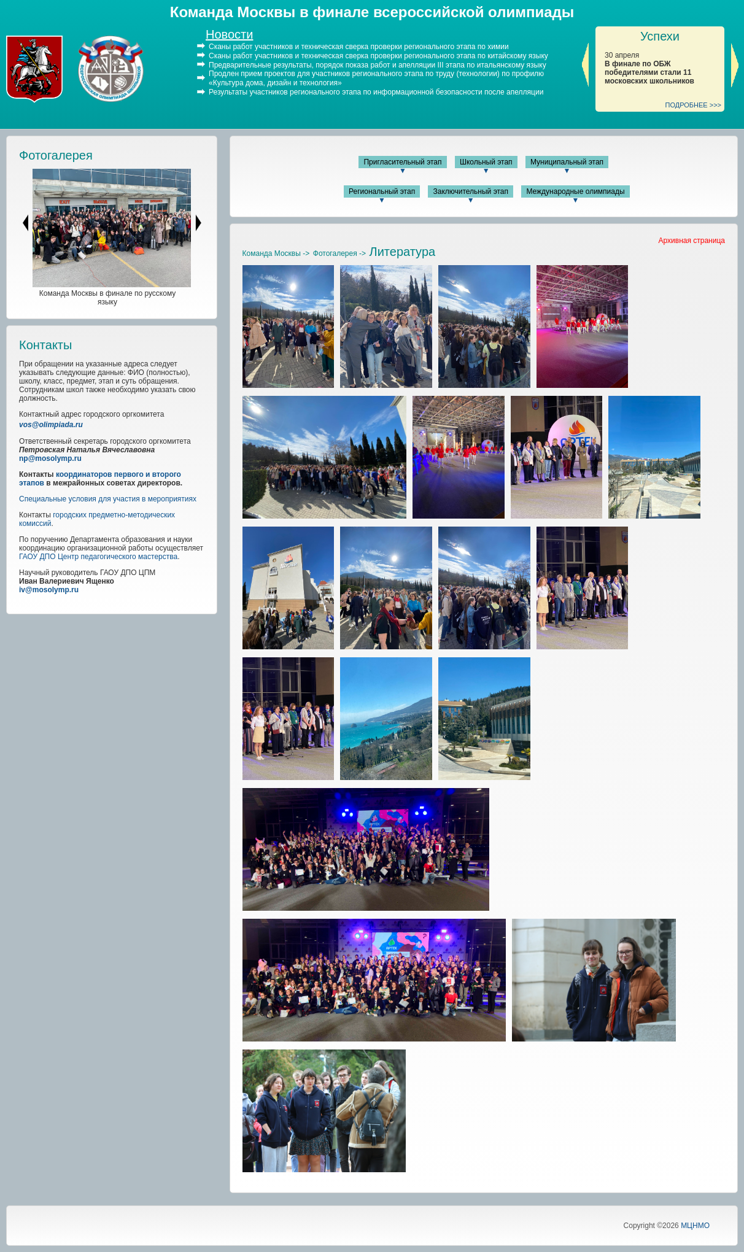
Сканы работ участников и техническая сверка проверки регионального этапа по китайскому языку (378, 56)
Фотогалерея (56, 155)
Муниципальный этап (566, 162)
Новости (229, 34)
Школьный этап (486, 162)
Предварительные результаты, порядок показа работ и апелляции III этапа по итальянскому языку (377, 64)
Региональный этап (382, 191)
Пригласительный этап (402, 162)
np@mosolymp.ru (50, 458)
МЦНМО (695, 1225)
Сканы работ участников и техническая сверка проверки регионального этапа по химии (359, 46)
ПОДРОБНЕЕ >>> (693, 105)
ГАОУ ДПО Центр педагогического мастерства (98, 556)
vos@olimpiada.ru (51, 424)
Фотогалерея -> (339, 253)
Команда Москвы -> (276, 253)
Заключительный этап (470, 191)
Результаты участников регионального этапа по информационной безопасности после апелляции (376, 92)
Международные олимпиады (575, 191)
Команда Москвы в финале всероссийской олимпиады (372, 12)
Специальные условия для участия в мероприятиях (107, 499)
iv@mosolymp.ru (49, 589)
